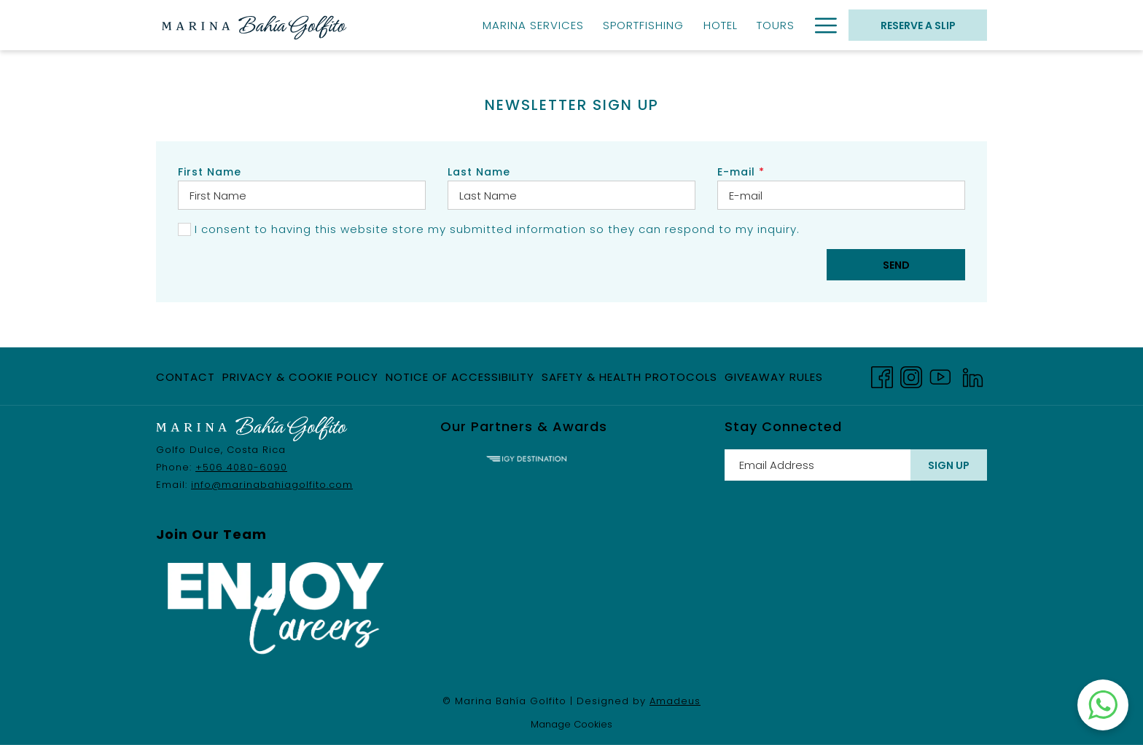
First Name (209, 172)
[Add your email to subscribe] (817, 465)
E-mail (741, 172)
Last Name (479, 172)
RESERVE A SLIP (918, 25)
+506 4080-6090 (241, 467)
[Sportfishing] (643, 25)
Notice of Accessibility (460, 377)
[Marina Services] (533, 25)
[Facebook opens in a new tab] (882, 375)
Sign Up (949, 465)
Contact (185, 377)
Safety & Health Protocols (629, 377)
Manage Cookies (571, 724)
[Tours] (775, 25)
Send (896, 265)
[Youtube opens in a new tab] (940, 375)
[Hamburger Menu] (820, 25)
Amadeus (675, 701)
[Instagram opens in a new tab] (911, 375)
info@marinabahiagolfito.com (272, 485)
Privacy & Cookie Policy (300, 377)
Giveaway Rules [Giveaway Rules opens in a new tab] (774, 380)
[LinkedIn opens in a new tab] (973, 375)
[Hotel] (720, 25)
